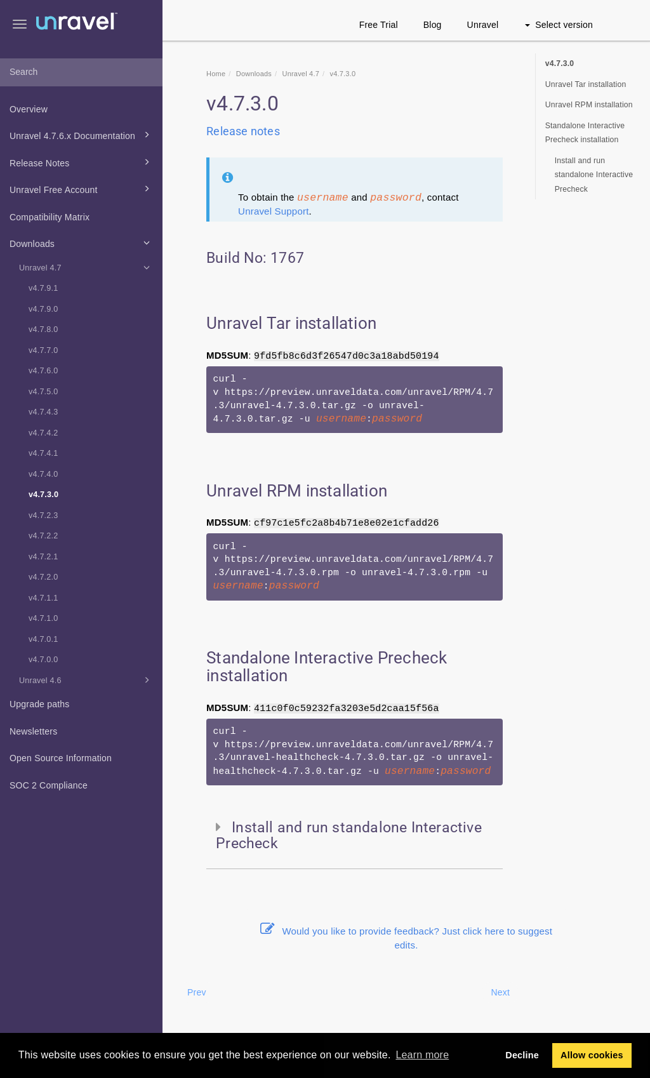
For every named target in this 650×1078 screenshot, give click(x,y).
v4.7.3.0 (43, 494)
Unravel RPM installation (589, 104)
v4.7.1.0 (43, 618)
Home (215, 73)
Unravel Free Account (82, 189)
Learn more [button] (422, 1054)
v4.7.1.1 (43, 598)
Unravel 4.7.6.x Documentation (82, 135)
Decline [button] (522, 1055)
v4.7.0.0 (43, 659)
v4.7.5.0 (43, 391)
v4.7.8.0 (43, 329)
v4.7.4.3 (43, 412)
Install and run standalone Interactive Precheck (594, 175)
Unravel (483, 25)
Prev (196, 992)
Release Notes (82, 162)
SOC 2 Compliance (49, 785)
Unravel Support (273, 211)
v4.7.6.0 (43, 370)
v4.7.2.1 (43, 556)
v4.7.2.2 (43, 535)
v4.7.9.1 (43, 288)
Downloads (82, 243)
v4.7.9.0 (43, 309)
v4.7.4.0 (43, 474)
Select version (559, 25)
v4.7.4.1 (43, 453)
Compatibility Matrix (50, 217)
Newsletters (33, 731)
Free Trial (378, 25)
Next (500, 992)
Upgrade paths (39, 704)
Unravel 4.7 (86, 267)
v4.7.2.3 (43, 515)
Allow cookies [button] (591, 1055)
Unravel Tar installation (586, 84)
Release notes (243, 131)
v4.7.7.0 (43, 350)
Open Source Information (61, 758)
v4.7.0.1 (43, 639)
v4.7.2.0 (43, 577)
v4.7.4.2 (43, 433)
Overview (29, 109)
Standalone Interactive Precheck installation (585, 133)
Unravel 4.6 (86, 680)
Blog (432, 25)
